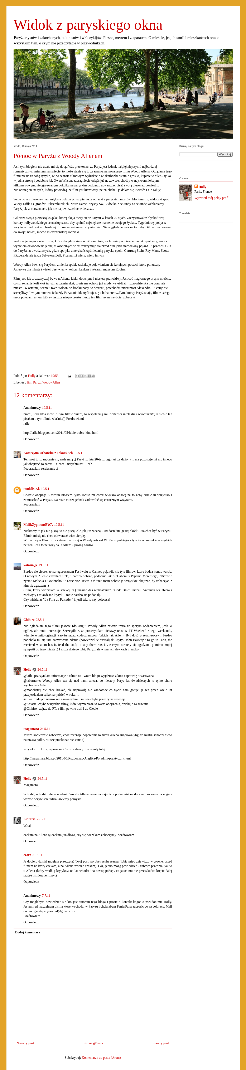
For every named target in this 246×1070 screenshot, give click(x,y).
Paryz (37, 382)
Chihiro (29, 619)
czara (27, 855)
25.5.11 (42, 819)
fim (29, 382)
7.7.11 (46, 895)
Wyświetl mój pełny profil (212, 198)
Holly (27, 669)
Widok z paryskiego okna (88, 25)
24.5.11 (42, 669)
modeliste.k (32, 488)
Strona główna (93, 1043)
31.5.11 (37, 855)
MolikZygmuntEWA (38, 524)
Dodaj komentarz (27, 932)
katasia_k (30, 565)
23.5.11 (41, 619)
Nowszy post (25, 1043)
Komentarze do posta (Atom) (101, 1057)
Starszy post (161, 1043)
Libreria (29, 819)
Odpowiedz (31, 439)
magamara (31, 729)
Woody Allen (51, 382)
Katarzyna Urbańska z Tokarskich (48, 453)
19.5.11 (47, 407)
